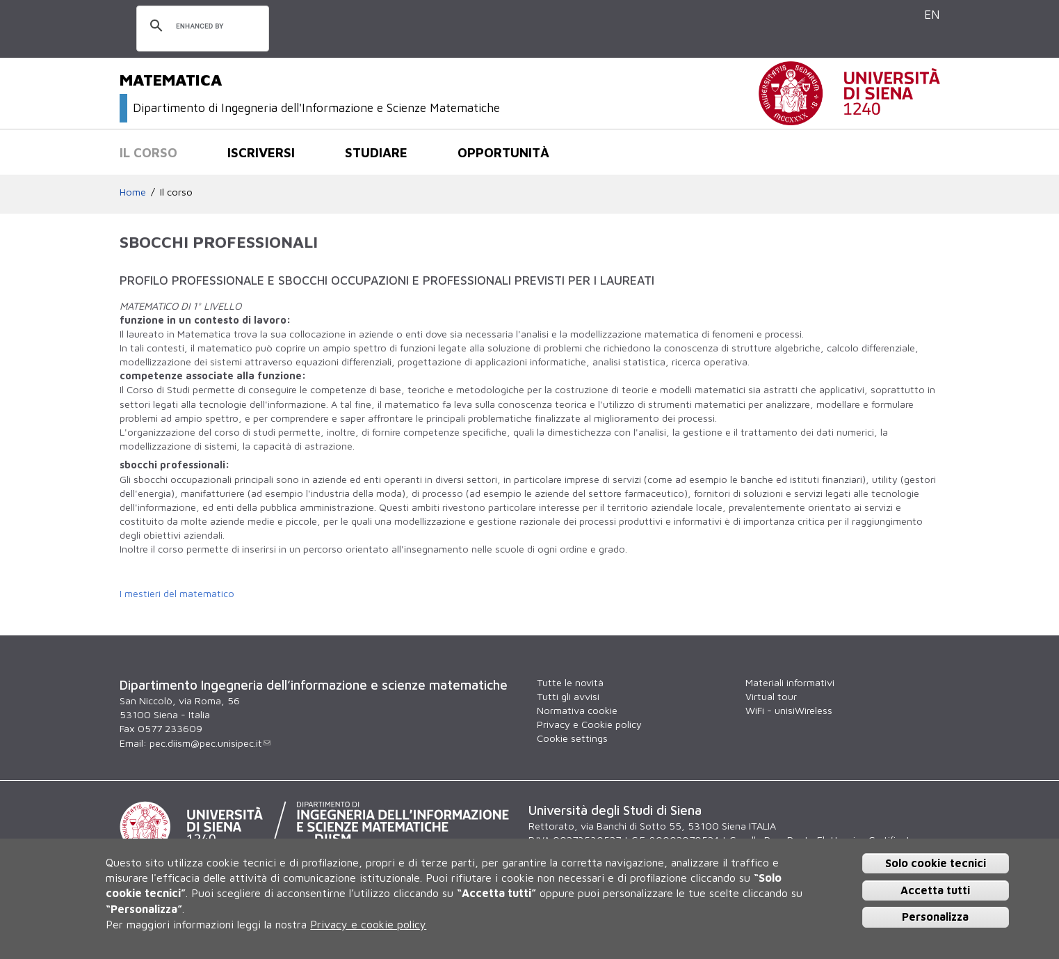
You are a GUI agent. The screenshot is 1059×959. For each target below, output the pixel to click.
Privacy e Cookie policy (589, 724)
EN (932, 14)
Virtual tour (771, 696)
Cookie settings (572, 738)
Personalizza (935, 916)
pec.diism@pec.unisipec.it (209, 743)
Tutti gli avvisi (568, 696)
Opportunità (503, 152)
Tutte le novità (570, 682)
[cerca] (200, 26)
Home (133, 192)
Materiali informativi (789, 682)
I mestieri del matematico (177, 593)
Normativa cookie (577, 710)
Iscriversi (261, 152)
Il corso (148, 152)
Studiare (376, 152)
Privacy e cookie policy (368, 924)
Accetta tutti (935, 890)
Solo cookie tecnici (935, 863)
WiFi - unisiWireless (788, 710)
